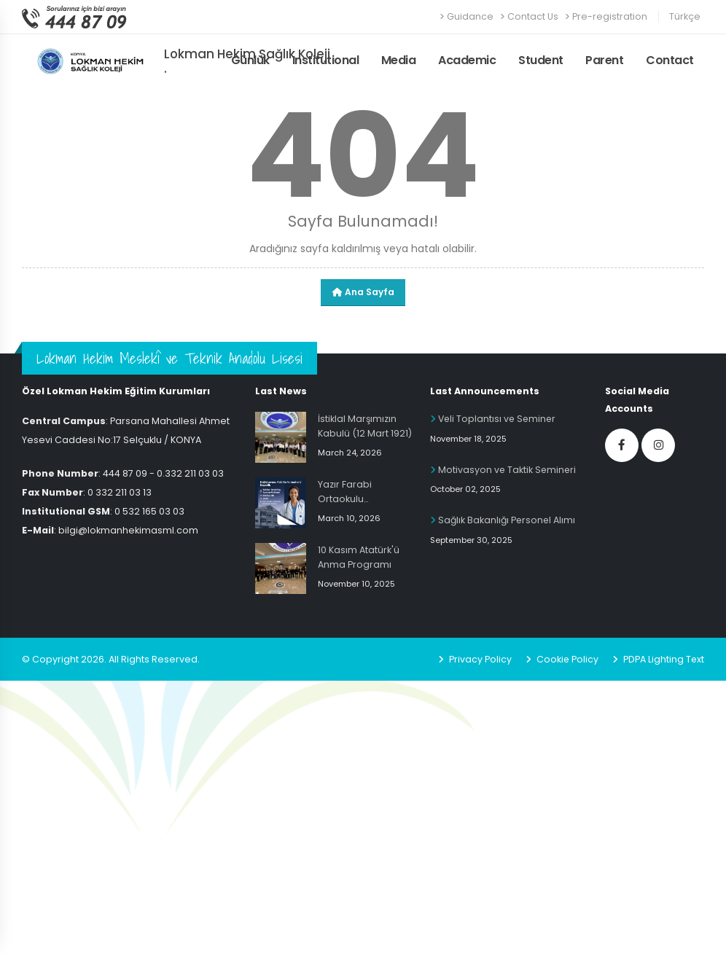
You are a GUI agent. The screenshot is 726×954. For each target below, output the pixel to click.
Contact (670, 60)
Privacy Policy (477, 659)
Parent (604, 60)
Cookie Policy (565, 659)
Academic (467, 60)
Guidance (466, 16)
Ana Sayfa (363, 292)
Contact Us (529, 16)
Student (540, 60)
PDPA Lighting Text (662, 659)
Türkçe (684, 16)
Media (398, 60)
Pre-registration (606, 16)
